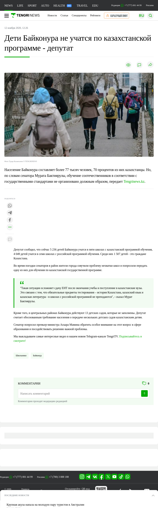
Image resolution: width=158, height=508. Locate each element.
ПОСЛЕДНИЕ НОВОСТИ (16, 495)
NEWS (8, 5)
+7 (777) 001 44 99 (23, 477)
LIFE (20, 5)
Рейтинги (95, 15)
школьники (21, 355)
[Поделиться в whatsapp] (10, 205)
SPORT (32, 5)
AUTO (45, 5)
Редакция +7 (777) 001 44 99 (126, 5)
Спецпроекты (79, 15)
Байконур (37, 355)
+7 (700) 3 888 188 (59, 477)
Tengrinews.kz (134, 181)
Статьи (64, 15)
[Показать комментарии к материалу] (10, 239)
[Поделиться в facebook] (10, 220)
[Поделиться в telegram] (10, 213)
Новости (52, 15)
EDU (95, 5)
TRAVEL (82, 5)
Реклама (150, 5)
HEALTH (62, 5)
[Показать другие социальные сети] (10, 227)
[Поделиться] (150, 64)
